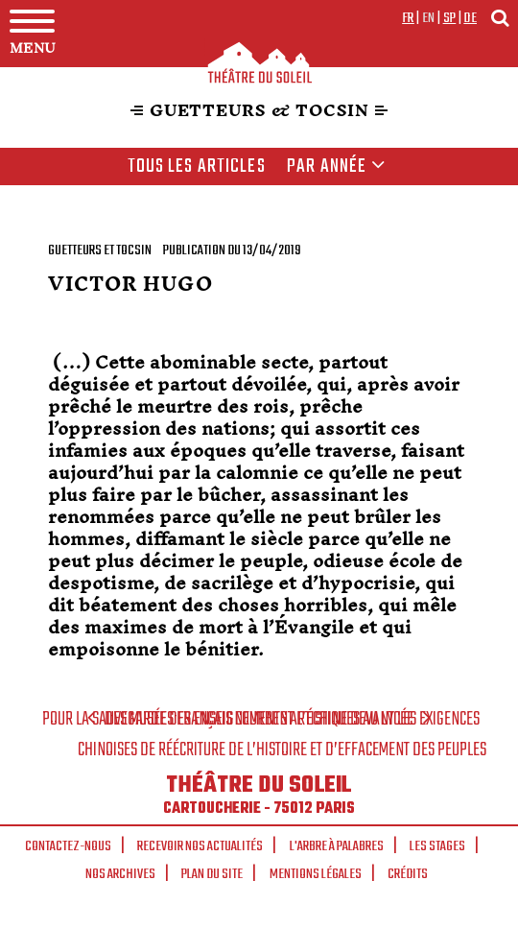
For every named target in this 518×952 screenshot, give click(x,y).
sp (450, 18)
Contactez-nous (68, 846)
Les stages (437, 846)
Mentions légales (316, 874)
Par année (336, 167)
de (470, 18)
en (429, 18)
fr (408, 18)
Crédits (408, 874)
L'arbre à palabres (337, 846)
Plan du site (212, 874)
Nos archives (120, 874)
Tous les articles (197, 167)
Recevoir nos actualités (200, 846)
